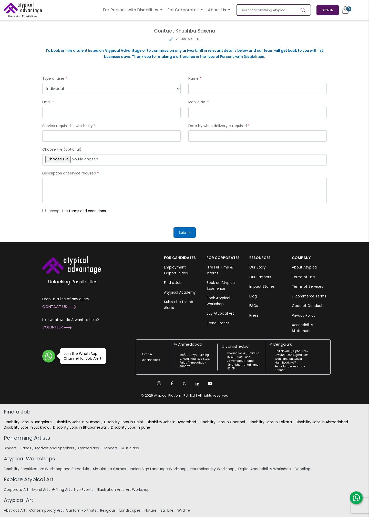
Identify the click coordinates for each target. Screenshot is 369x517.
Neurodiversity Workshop (212, 468)
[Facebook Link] (172, 383)
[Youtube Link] (210, 383)
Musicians (130, 448)
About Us (217, 10)
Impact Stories (262, 286)
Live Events (84, 489)
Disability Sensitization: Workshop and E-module (47, 468)
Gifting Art (61, 489)
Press (254, 315)
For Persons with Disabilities (131, 10)
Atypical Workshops (29, 458)
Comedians (89, 448)
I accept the (77, 211)
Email (48, 102)
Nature (151, 510)
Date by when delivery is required (219, 125)
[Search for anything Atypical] (268, 10)
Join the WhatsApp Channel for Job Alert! (81, 356)
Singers (11, 448)
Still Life (167, 510)
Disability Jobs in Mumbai (78, 422)
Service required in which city (69, 125)
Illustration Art (110, 489)
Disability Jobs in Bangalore (28, 422)
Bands (26, 448)
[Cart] (345, 10)
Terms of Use (303, 277)
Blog (253, 296)
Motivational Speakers (55, 448)
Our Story (257, 267)
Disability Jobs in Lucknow (27, 427)
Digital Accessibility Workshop (265, 468)
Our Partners (260, 277)
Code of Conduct (307, 305)
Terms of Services (307, 286)
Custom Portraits (81, 510)
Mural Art (40, 489)
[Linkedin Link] (197, 383)
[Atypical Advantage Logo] (71, 264)
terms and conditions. (88, 211)
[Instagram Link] (159, 383)
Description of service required (70, 173)
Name (194, 78)
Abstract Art (15, 510)
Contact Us (59, 306)
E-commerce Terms (309, 296)
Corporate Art (16, 489)
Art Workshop (138, 489)
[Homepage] (23, 10)
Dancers (111, 448)
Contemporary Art (46, 510)
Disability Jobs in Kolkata (271, 422)
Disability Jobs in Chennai (223, 422)
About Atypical (304, 267)
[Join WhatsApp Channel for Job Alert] (48, 356)
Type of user (54, 78)
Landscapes (130, 510)
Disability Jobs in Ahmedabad (322, 422)
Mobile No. (198, 102)
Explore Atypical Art (29, 479)
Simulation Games (110, 468)
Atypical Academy (180, 292)
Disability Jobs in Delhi (124, 422)
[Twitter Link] (184, 383)
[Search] (305, 10)
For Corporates (183, 10)
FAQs (253, 305)
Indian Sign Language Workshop (159, 468)
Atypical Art (18, 500)
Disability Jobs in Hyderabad (172, 422)
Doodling (303, 468)
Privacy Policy (303, 315)
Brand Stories (218, 323)
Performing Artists (27, 437)
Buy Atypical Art (220, 313)
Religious (108, 510)
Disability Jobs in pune (131, 427)
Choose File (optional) (61, 149)
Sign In (327, 10)
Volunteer (56, 327)
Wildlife (184, 510)
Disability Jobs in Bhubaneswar (80, 427)
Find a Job (173, 282)
